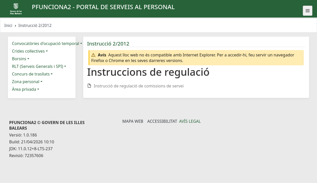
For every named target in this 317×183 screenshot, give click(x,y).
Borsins (19, 59)
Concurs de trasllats (31, 74)
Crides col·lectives (28, 51)
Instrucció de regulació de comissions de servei (139, 86)
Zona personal (25, 81)
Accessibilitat (162, 121)
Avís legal (190, 121)
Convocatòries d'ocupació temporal (45, 43)
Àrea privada (24, 89)
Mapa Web (132, 121)
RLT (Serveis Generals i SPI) (37, 66)
